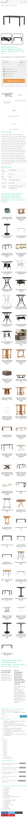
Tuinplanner (6, 806)
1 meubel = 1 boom (8, 804)
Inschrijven (23, 716)
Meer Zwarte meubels (14, 116)
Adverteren (6, 807)
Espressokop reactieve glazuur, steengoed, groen (19, 691)
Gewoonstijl (20, 57)
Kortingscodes (7, 803)
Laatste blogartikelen (7, 760)
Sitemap (6, 793)
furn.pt (5, 752)
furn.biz (5, 754)
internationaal (17, 729)
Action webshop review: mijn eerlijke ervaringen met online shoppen (14, 768)
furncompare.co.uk (8, 758)
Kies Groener (7, 728)
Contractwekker (7, 731)
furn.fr (5, 739)
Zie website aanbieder (14, 180)
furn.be (5, 741)
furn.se (5, 748)
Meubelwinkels (7, 795)
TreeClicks (6, 721)
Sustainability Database (9, 734)
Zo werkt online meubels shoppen (12, 796)
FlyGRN (5, 724)
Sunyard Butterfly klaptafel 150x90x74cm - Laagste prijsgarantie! (19, 694)
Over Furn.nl (6, 789)
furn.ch (5, 749)
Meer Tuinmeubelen (14, 129)
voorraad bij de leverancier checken (6, 679)
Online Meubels (7, 788)
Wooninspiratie (7, 808)
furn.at (5, 744)
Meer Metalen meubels (20, 100)
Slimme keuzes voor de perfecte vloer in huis (14, 777)
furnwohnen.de (7, 757)
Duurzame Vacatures (8, 729)
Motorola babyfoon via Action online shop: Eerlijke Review (14, 772)
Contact (5, 810)
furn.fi (5, 755)
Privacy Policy (7, 798)
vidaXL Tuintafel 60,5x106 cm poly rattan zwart (19, 697)
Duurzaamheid (7, 801)
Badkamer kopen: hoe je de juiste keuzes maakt (14, 781)
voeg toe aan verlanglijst (14, 84)
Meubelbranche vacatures (10, 800)
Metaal (20, 95)
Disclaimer (6, 792)
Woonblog (6, 791)
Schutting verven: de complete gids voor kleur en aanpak (14, 764)
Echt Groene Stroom (8, 725)
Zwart (14, 110)
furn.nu (5, 745)
